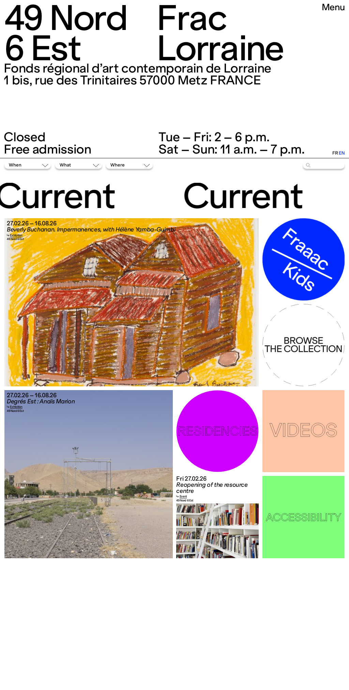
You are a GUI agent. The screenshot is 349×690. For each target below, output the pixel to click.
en (342, 153)
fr (335, 153)
